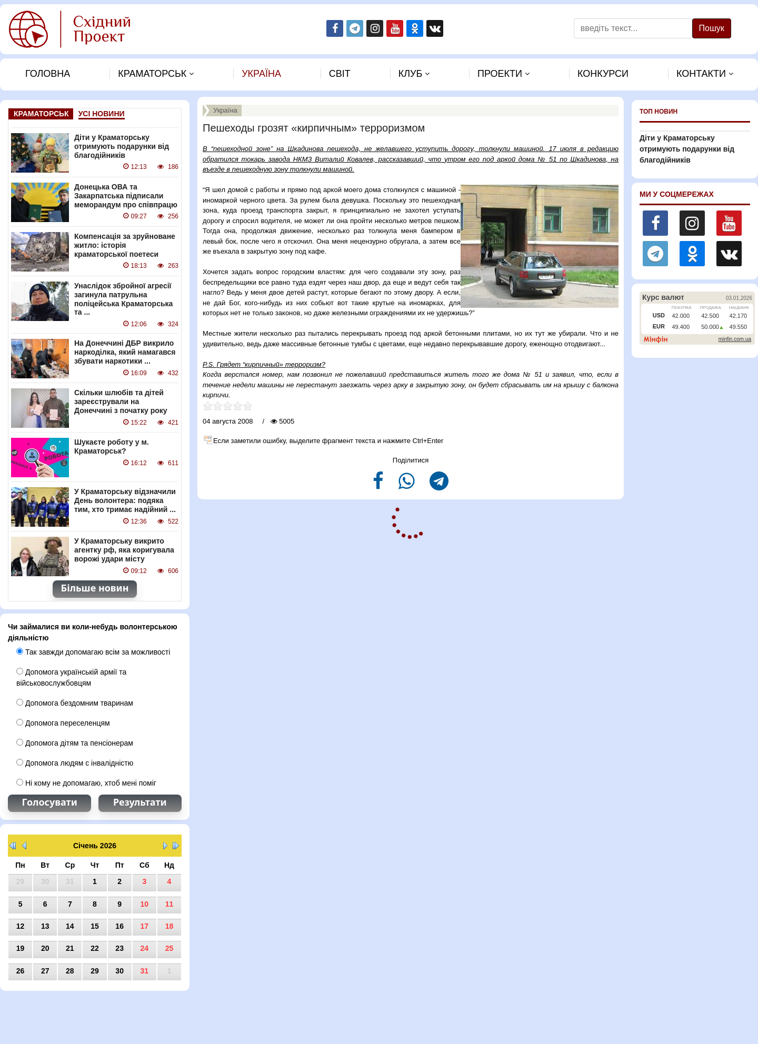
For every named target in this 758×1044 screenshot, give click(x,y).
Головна (47, 73)
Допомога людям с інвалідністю (74, 763)
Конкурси (603, 73)
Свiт (340, 73)
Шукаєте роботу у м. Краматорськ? (111, 446)
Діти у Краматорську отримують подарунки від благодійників (121, 146)
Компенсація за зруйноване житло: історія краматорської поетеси (124, 245)
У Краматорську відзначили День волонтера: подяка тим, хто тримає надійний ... (125, 500)
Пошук (711, 28)
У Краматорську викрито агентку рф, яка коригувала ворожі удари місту (124, 550)
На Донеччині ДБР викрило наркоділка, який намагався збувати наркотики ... (125, 352)
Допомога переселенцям (63, 723)
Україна (261, 73)
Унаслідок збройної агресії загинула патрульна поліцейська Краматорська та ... (123, 299)
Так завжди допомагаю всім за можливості (93, 652)
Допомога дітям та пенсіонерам (74, 743)
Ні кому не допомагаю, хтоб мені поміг (86, 783)
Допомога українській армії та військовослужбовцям (71, 677)
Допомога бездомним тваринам (74, 703)
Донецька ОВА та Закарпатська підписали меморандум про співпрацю (125, 196)
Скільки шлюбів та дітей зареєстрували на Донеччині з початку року (120, 401)
